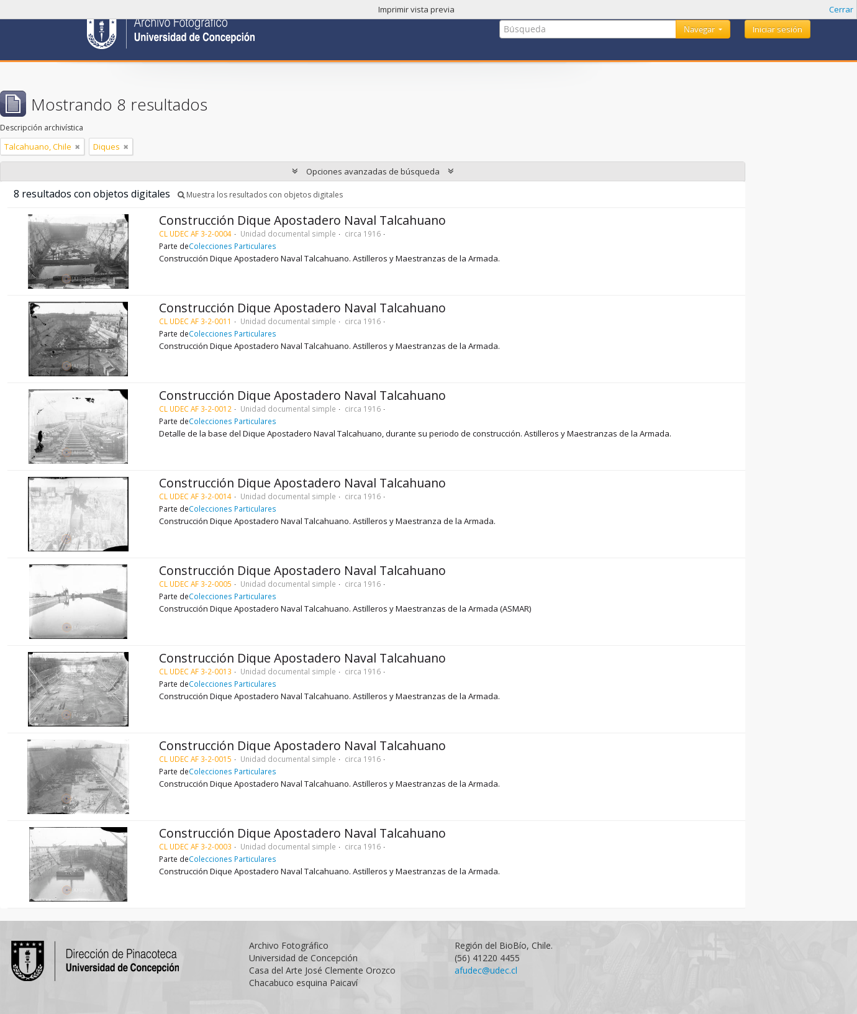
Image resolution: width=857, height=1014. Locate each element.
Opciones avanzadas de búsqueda (373, 171)
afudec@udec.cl (486, 970)
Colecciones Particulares (232, 246)
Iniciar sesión (777, 29)
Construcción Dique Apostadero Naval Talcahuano (302, 220)
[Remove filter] (77, 146)
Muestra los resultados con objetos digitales (260, 194)
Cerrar (841, 9)
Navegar (700, 29)
